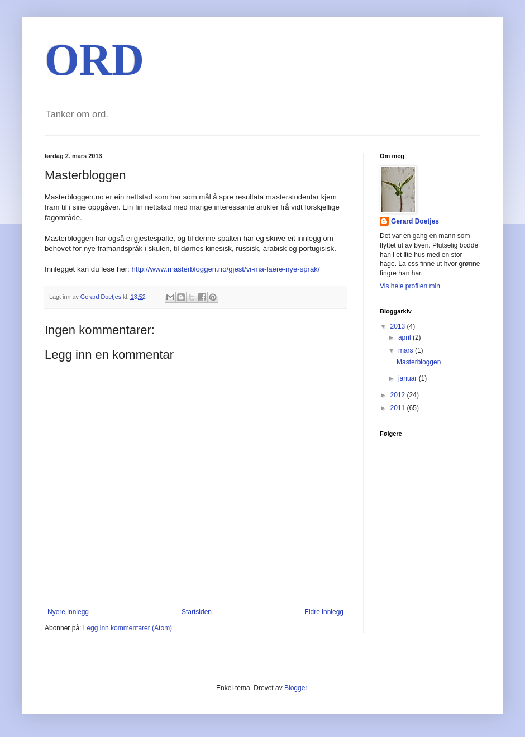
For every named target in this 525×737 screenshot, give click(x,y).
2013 (398, 326)
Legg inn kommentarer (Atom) (127, 628)
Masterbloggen (419, 362)
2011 (398, 408)
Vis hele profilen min (410, 286)
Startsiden (197, 612)
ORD (94, 59)
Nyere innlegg (68, 612)
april (405, 337)
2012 (398, 395)
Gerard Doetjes (415, 221)
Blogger (295, 688)
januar (408, 378)
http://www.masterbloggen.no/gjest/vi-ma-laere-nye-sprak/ (225, 269)
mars (406, 350)
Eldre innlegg (323, 612)
